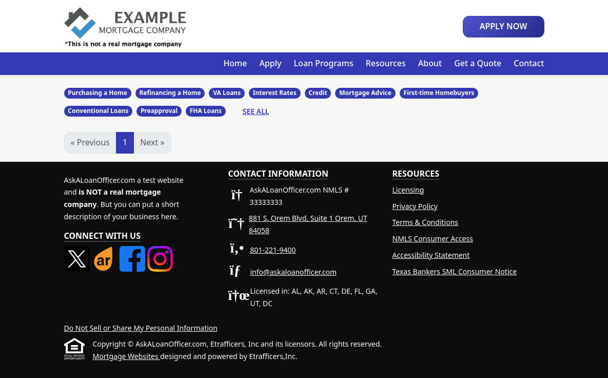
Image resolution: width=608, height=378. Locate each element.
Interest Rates (275, 92)
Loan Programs (324, 63)
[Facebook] (133, 252)
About (430, 63)
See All (256, 111)
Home (235, 63)
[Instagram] (160, 252)
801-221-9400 (273, 250)
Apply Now (503, 26)
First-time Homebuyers (439, 92)
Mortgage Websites (126, 356)
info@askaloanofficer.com (293, 272)
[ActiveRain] (106, 252)
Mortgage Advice (365, 92)
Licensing (408, 190)
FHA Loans (206, 110)
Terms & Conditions (426, 222)
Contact (529, 63)
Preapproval (159, 110)
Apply (270, 63)
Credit (317, 92)
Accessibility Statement (431, 255)
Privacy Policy (415, 206)
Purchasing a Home (97, 92)
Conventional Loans (98, 110)
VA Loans (227, 92)
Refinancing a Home (170, 92)
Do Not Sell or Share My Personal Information (141, 328)
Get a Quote (477, 63)
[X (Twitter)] (78, 252)
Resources (386, 63)
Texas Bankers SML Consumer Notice (455, 271)
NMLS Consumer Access (433, 238)
